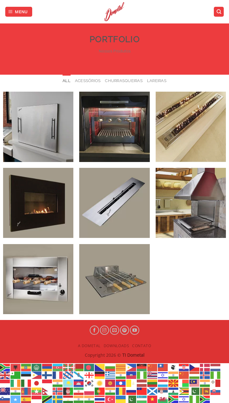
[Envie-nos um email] (114, 330)
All (67, 80)
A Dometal (89, 345)
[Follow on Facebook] (94, 330)
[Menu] (18, 12)
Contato (141, 345)
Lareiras (156, 80)
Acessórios (88, 80)
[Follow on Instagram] (104, 330)
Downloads (116, 345)
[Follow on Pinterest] (124, 330)
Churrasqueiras (124, 80)
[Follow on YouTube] (134, 330)
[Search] (219, 12)
